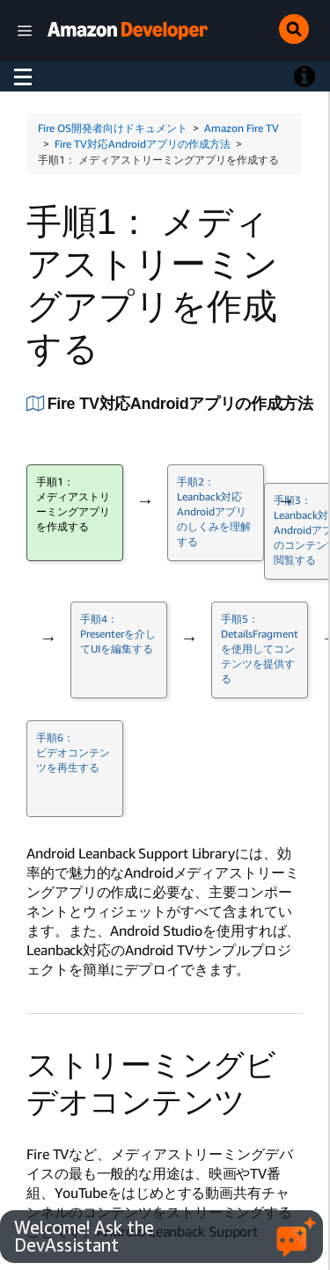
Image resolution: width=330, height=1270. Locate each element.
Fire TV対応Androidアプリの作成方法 (143, 143)
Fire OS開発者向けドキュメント (112, 128)
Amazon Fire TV (241, 128)
